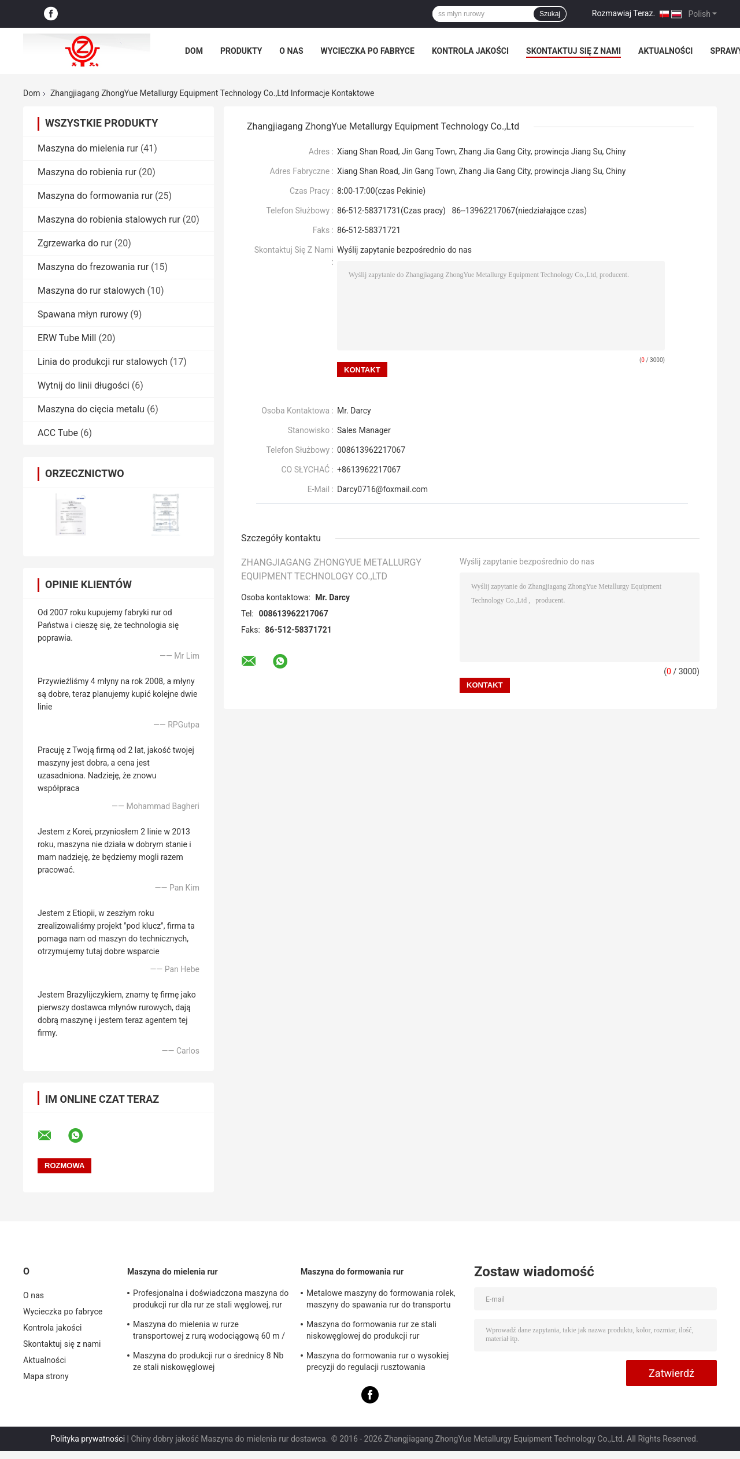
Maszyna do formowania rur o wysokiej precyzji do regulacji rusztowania (377, 1361)
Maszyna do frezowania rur (93, 266)
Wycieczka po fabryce (368, 51)
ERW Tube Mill (67, 338)
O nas (291, 51)
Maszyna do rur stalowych (91, 290)
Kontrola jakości (470, 51)
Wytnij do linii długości (84, 385)
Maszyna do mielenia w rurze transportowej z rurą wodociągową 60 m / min (209, 1332)
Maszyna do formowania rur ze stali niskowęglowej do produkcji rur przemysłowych (371, 1332)
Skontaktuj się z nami (573, 51)
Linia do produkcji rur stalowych (103, 361)
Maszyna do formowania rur (95, 195)
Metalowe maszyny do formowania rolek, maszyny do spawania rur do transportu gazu (381, 1300)
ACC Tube (58, 432)
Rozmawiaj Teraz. (623, 13)
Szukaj (549, 14)
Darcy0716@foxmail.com (382, 489)
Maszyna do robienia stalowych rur (109, 219)
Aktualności (665, 51)
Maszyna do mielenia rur (88, 148)
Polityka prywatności (87, 1438)
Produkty (241, 51)
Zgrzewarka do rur (75, 243)
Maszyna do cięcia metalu (91, 409)
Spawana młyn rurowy (83, 314)
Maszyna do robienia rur (87, 172)
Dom (194, 51)
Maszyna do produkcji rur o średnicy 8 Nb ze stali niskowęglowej (208, 1361)
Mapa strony (46, 1376)
